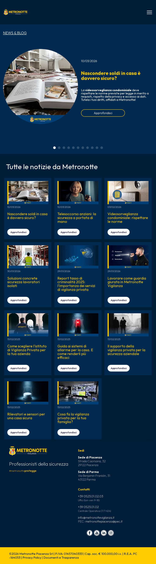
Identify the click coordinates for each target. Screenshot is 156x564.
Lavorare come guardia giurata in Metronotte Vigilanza (127, 282)
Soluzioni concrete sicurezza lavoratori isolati (23, 282)
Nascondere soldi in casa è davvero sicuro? (110, 75)
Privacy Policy (32, 557)
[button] (54, 147)
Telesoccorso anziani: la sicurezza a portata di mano (76, 218)
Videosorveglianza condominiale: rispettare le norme (128, 218)
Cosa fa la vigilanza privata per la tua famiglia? (73, 418)
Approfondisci (103, 113)
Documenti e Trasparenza (61, 557)
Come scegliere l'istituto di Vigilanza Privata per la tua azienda (27, 350)
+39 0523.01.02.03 (90, 496)
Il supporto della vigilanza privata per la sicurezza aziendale (126, 350)
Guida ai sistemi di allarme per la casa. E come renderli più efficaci (75, 352)
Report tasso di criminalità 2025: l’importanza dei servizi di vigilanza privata (76, 284)
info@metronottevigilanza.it (96, 517)
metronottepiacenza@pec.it (103, 521)
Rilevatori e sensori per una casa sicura (26, 416)
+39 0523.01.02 (88, 507)
